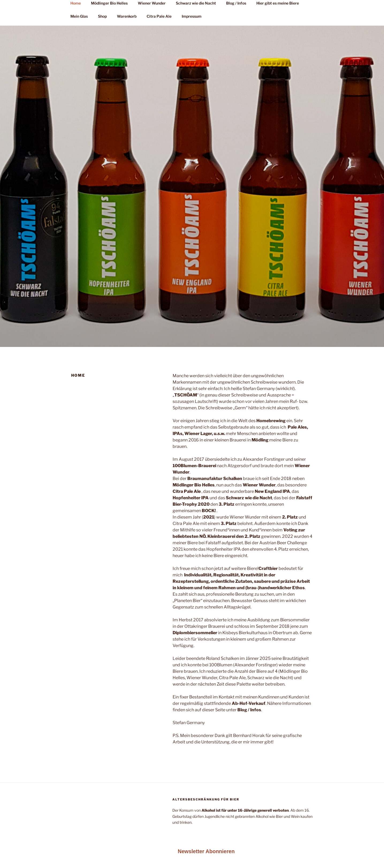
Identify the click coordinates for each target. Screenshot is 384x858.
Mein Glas (79, 16)
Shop (102, 16)
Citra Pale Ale (159, 16)
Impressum (191, 16)
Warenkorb (126, 16)
